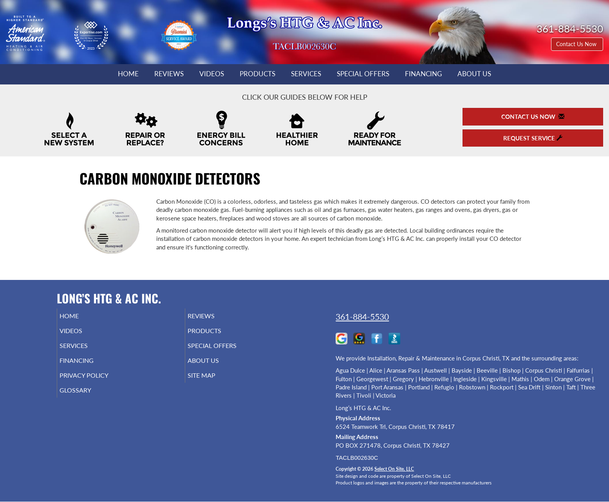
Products (257, 74)
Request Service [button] (532, 138)
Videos (211, 74)
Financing (423, 74)
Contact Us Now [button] (577, 44)
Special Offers (363, 74)
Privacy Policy (96, 382)
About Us (474, 74)
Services (306, 74)
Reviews (169, 74)
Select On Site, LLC (394, 469)
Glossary (86, 398)
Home (128, 74)
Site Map (213, 382)
